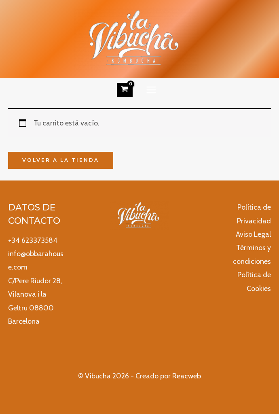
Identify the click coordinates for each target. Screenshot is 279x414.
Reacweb (186, 376)
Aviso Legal (253, 234)
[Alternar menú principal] (151, 89)
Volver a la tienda (60, 160)
